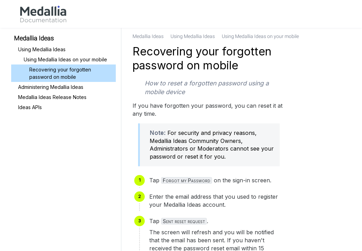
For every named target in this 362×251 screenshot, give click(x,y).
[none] (342, 36)
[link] (43, 14)
